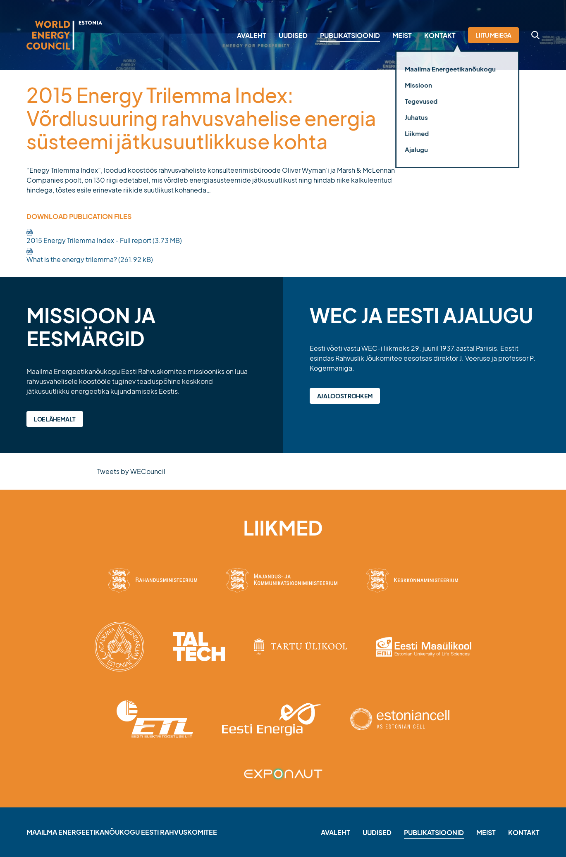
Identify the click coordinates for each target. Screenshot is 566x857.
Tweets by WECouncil (131, 471)
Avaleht (251, 35)
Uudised (293, 35)
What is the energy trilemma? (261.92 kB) (89, 259)
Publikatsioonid (350, 35)
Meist (402, 35)
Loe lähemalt (55, 419)
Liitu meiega (493, 35)
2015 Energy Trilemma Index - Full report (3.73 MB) (104, 240)
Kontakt (440, 35)
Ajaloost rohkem (345, 396)
